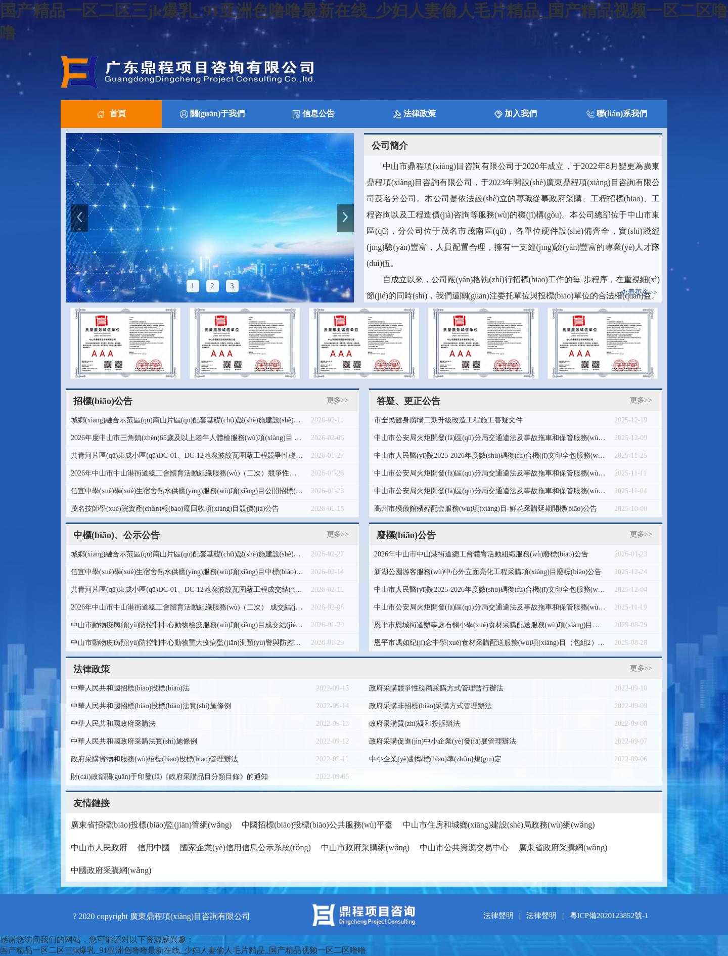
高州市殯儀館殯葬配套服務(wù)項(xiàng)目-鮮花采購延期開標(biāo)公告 (485, 508)
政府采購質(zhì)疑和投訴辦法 (414, 723)
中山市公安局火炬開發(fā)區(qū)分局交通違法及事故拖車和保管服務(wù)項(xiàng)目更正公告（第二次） (490, 473)
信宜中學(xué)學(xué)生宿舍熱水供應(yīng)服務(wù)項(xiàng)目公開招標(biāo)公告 (187, 491)
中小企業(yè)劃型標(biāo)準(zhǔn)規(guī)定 (435, 759)
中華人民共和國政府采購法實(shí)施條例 (134, 741)
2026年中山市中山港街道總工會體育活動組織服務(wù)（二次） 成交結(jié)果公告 (187, 607)
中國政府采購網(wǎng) (111, 870)
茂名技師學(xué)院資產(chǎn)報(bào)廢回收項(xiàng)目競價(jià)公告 (175, 508)
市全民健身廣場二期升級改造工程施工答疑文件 (448, 420)
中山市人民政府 (99, 847)
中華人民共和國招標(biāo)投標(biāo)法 (130, 688)
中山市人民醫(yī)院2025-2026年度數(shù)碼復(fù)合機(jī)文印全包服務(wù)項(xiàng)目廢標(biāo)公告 (490, 589)
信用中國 (154, 847)
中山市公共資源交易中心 (464, 847)
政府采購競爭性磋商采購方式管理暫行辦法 (436, 688)
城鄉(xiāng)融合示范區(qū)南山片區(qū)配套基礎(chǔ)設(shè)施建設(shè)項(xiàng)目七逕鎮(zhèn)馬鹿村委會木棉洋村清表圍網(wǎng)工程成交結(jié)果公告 (187, 554)
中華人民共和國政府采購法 (113, 723)
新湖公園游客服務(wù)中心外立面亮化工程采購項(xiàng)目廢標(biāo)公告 (488, 572)
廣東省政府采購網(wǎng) (563, 847)
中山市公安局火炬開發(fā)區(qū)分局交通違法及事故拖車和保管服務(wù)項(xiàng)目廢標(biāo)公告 (490, 607)
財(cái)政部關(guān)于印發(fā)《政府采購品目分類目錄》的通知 (169, 776)
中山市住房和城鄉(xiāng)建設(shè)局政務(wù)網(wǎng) (499, 824)
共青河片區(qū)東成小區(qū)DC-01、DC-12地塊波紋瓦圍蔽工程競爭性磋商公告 (187, 455)
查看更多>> (639, 292)
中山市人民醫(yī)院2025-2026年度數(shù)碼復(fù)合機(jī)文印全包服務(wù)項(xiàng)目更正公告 (490, 455)
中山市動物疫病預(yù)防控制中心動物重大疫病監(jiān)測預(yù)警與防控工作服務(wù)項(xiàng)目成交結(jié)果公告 (187, 642)
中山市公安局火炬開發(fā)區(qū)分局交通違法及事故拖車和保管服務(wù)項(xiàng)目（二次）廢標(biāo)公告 (490, 438)
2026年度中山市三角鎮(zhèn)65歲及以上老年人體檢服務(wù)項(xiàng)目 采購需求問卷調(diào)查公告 (187, 438)
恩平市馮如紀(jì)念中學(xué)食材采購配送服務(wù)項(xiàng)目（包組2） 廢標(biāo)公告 (490, 642)
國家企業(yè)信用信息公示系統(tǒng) (245, 847)
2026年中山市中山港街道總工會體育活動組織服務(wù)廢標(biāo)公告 (481, 554)
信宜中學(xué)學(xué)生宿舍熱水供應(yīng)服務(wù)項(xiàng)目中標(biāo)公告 (187, 572)
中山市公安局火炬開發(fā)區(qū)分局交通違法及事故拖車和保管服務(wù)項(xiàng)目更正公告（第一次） (490, 491)
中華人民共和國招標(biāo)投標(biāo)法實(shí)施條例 (151, 706)
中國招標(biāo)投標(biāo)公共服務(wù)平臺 (317, 824)
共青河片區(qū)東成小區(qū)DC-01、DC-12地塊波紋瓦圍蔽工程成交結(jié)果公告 (187, 589)
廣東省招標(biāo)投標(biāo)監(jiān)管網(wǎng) (151, 824)
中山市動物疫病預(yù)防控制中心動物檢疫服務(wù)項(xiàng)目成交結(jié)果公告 (187, 625)
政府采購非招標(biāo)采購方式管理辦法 (430, 706)
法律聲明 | (504, 915)
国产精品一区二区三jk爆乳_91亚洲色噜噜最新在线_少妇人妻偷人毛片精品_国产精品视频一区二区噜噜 (183, 950)
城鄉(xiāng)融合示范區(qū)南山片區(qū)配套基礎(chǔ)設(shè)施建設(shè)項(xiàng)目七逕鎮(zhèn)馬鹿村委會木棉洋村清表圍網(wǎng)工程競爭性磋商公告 (187, 420)
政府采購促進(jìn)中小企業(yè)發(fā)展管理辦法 (442, 741)
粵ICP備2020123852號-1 (609, 915)
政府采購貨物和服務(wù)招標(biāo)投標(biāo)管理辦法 (154, 759)
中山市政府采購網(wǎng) (365, 847)
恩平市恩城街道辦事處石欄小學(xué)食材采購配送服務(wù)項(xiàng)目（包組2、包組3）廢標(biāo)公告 (490, 625)
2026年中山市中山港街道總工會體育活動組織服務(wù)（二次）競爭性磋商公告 (187, 473)
